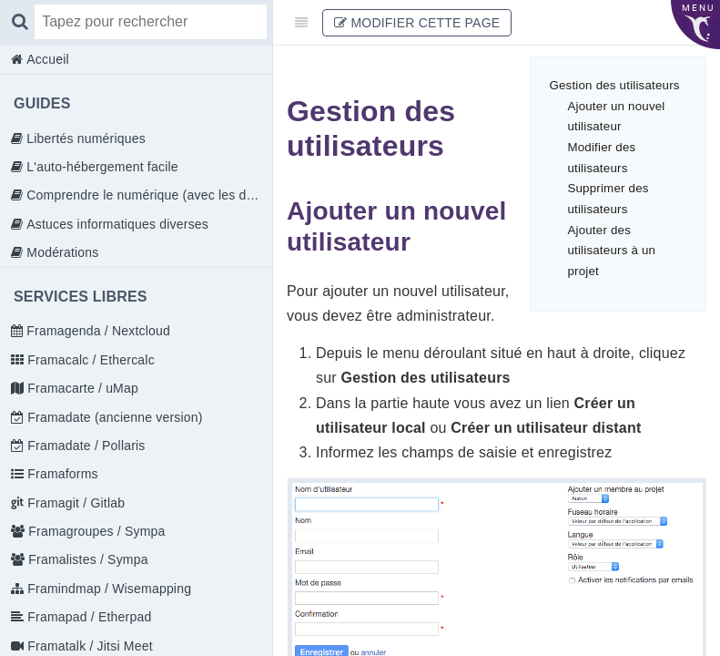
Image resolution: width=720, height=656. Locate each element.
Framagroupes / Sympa (95, 531)
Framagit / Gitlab (74, 503)
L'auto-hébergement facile (100, 166)
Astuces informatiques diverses (115, 224)
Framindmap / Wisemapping (107, 588)
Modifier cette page (417, 22)
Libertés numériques (84, 138)
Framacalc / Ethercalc (89, 360)
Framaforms (61, 473)
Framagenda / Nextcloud (96, 330)
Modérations (60, 252)
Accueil (46, 59)
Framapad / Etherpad (87, 617)
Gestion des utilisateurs (614, 85)
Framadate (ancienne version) (113, 417)
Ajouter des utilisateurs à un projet (611, 250)
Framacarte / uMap (81, 388)
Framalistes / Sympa (86, 559)
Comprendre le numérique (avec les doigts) (147, 195)
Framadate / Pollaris (84, 445)
